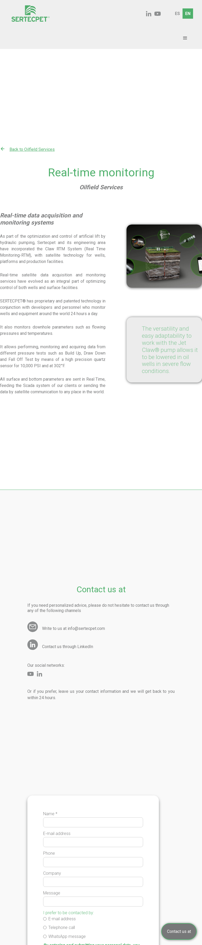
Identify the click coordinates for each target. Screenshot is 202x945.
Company (52, 873)
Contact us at (179, 931)
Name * (50, 813)
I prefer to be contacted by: (68, 912)
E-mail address (56, 833)
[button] (185, 38)
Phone (49, 853)
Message (51, 893)
